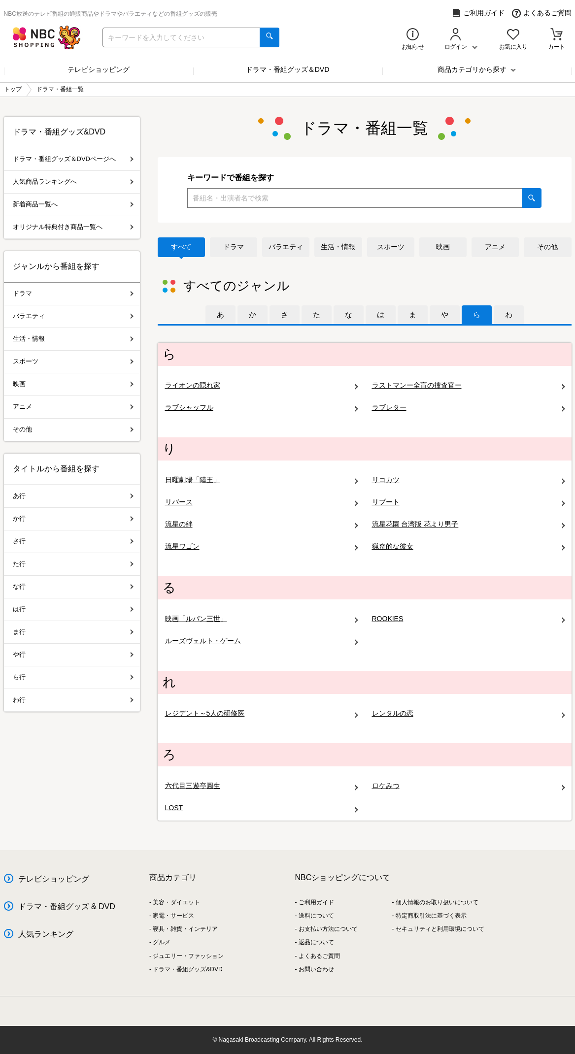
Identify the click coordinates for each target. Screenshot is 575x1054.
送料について (316, 915)
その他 (547, 247)
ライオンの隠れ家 (261, 385)
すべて (181, 247)
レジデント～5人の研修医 (261, 713)
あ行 (73, 495)
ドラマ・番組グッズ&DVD (187, 969)
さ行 (73, 541)
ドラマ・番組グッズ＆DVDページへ (73, 159)
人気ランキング (45, 934)
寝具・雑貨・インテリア (185, 928)
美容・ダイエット (176, 902)
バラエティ (286, 247)
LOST (261, 808)
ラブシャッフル (261, 407)
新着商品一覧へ (73, 204)
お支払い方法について (328, 928)
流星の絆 (261, 524)
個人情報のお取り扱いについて (437, 902)
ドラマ (233, 247)
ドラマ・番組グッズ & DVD (66, 906)
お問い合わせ (316, 969)
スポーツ (391, 247)
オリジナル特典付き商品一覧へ (73, 227)
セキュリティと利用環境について (440, 928)
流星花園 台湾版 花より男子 (468, 524)
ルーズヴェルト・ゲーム (261, 641)
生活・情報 (338, 247)
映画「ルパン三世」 (261, 619)
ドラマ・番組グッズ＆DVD (288, 69)
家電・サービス (173, 915)
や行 (73, 654)
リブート (468, 502)
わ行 (73, 699)
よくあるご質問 (542, 13)
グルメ (161, 942)
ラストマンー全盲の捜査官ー (468, 385)
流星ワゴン (261, 546)
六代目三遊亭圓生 (261, 786)
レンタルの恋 (468, 713)
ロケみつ (468, 786)
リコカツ (468, 480)
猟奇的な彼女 (468, 546)
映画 (443, 247)
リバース (261, 502)
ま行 (73, 631)
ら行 (73, 677)
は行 (73, 609)
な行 (73, 586)
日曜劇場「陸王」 (261, 480)
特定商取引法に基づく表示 (431, 915)
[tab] (220, 314)
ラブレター (468, 407)
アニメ (495, 247)
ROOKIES (468, 619)
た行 (73, 563)
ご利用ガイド (478, 13)
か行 (73, 518)
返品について (316, 942)
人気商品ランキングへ (73, 181)
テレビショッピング (99, 69)
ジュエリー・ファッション (188, 956)
